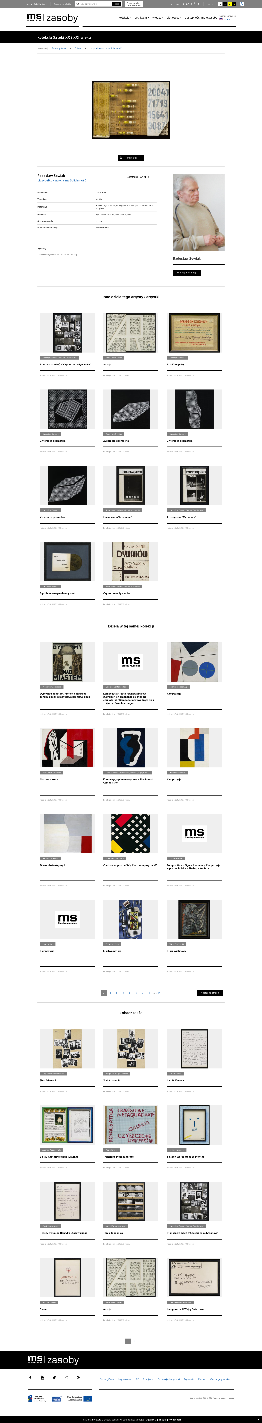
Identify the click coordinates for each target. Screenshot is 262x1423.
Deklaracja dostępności (169, 1379)
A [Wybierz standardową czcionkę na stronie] (187, 4)
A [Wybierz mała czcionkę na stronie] (183, 4)
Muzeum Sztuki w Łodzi (36, 4)
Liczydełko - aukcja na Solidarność (106, 48)
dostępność (192, 17)
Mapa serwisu (124, 1379)
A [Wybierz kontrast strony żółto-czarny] (229, 4)
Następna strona (210, 992)
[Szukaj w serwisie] (93, 4)
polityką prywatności (169, 1419)
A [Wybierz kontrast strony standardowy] (220, 4)
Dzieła (78, 48)
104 (158, 992)
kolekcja (124, 17)
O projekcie (148, 1379)
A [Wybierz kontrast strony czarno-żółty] (234, 4)
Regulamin (189, 1379)
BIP (137, 1379)
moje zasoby (209, 17)
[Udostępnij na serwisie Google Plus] (142, 177)
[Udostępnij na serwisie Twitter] (145, 177)
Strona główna (59, 48)
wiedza (156, 17)
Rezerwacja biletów (63, 4)
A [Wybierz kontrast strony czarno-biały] (225, 4)
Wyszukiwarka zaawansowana (134, 4)
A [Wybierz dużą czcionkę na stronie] (192, 4)
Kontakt (202, 1379)
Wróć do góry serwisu (221, 1379)
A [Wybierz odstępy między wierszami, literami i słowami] (199, 4)
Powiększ (132, 157)
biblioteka (173, 17)
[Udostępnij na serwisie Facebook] (148, 177)
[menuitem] (126, 17)
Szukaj (116, 4)
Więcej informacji (186, 272)
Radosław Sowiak (51, 175)
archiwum (141, 17)
